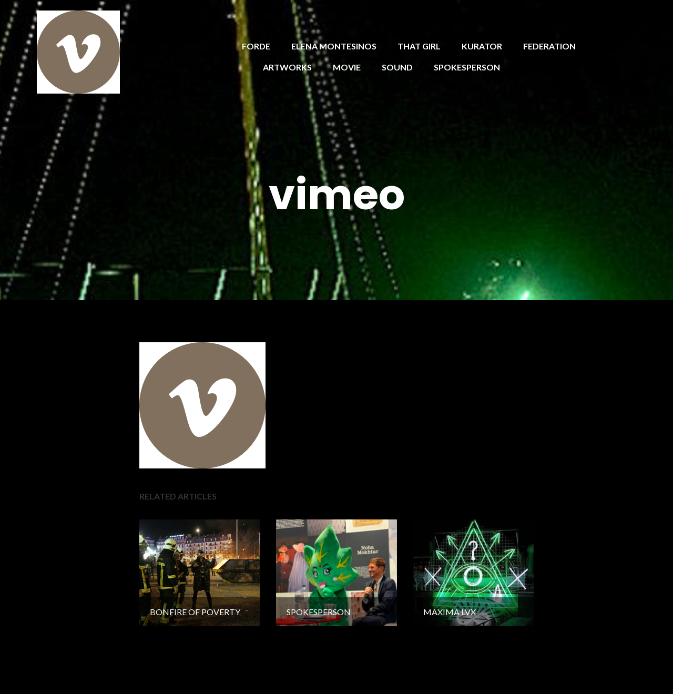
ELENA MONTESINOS (333, 46)
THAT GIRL (419, 46)
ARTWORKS (287, 67)
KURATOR (482, 46)
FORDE (256, 46)
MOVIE (347, 67)
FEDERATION (549, 46)
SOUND (397, 67)
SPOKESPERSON (467, 67)
